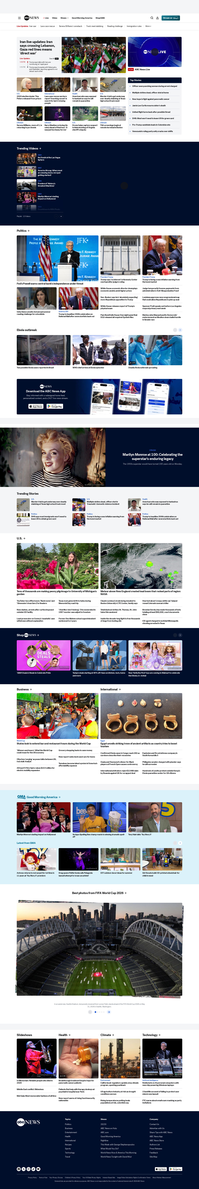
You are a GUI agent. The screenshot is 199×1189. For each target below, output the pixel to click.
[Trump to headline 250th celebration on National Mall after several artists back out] (78, 298)
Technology (70, 1153)
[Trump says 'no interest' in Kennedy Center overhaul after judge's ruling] (120, 255)
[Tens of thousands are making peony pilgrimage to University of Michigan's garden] (57, 566)
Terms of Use (43, 1177)
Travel (67, 1157)
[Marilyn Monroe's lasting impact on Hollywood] (44, 817)
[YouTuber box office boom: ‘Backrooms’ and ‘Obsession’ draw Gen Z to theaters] (37, 602)
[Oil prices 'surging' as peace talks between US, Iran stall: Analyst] (37, 760)
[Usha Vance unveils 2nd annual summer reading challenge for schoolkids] (37, 298)
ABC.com (105, 1132)
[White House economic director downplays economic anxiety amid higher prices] (120, 289)
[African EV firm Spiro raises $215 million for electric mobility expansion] (37, 769)
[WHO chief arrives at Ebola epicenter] (99, 350)
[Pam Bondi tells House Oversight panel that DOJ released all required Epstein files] (120, 316)
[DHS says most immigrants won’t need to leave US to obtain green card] (23, 519)
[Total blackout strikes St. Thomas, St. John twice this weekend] (120, 611)
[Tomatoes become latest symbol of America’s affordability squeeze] (78, 764)
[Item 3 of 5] (99, 1012)
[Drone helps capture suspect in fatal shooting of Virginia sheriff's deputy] (85, 113)
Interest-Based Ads (109, 1177)
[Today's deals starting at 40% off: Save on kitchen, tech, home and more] (99, 655)
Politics (34, 514)
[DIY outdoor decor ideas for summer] (120, 859)
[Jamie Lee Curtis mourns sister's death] (149, 105)
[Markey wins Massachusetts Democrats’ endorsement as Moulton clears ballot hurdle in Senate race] (162, 317)
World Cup (21, 741)
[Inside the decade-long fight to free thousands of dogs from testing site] (120, 620)
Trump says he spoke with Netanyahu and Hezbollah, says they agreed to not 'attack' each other (43, 69)
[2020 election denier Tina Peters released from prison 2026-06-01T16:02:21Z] (30, 84)
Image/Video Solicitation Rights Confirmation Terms (134, 1177)
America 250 (63, 311)
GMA (40, 155)
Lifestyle (20, 123)
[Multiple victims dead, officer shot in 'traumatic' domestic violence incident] (78, 504)
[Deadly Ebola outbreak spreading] (155, 350)
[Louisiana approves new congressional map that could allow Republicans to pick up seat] (162, 298)
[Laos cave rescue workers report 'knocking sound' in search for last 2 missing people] (57, 84)
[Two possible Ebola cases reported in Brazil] (44, 350)
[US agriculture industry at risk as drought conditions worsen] (120, 1092)
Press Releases (156, 1149)
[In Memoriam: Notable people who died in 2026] (37, 1058)
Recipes (68, 1145)
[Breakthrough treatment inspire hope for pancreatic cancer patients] (78, 1058)
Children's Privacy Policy (72, 1177)
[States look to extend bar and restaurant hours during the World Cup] (57, 716)
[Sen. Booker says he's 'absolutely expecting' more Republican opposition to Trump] (120, 298)
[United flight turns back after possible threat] (151, 112)
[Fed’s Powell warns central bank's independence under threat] (57, 258)
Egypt (103, 741)
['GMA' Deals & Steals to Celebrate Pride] (44, 655)
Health (74, 94)
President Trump (107, 277)
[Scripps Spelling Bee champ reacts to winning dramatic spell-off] (99, 817)
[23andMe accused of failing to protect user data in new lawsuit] (162, 1092)
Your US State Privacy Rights (91, 1177)
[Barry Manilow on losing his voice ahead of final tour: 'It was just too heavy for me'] (57, 113)
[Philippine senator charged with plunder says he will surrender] (162, 763)
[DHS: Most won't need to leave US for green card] (153, 118)
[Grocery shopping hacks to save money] (78, 750)
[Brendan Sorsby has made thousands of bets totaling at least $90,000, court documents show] (162, 612)
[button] (19, 18)
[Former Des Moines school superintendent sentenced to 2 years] (78, 620)
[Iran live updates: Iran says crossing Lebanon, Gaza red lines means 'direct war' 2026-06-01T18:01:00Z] (94, 56)
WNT (40, 168)
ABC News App (156, 1137)
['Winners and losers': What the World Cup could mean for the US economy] (37, 751)
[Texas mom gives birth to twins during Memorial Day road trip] (78, 602)
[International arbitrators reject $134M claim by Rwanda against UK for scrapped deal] (120, 772)
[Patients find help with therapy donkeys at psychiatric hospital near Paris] (78, 1090)
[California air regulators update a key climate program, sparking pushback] (120, 1058)
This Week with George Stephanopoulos (117, 1145)
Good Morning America (110, 1137)
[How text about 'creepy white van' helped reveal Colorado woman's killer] (162, 602)
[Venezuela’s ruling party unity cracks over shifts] (152, 131)
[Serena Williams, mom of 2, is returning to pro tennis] (30, 113)
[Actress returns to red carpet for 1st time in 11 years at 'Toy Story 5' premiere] (37, 859)
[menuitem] (32, 26)
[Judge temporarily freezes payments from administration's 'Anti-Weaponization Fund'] (162, 289)
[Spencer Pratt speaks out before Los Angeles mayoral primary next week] (162, 307)
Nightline (104, 1141)
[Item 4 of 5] (101, 1012)
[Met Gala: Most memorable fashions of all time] (37, 1096)
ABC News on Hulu (109, 1128)
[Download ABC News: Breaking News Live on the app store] (161, 1169)
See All (54, 59)
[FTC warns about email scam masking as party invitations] (162, 1101)
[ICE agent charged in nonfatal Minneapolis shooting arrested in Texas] (162, 622)
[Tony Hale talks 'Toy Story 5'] (155, 817)
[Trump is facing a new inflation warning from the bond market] (162, 255)
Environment (105, 1080)
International (49, 94)
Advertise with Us (157, 1128)
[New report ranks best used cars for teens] (78, 757)
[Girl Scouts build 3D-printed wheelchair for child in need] (162, 859)
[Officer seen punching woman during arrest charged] (154, 86)
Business (68, 1128)
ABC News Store (157, 1141)
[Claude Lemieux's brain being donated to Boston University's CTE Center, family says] (120, 602)
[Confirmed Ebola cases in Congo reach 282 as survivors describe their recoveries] (120, 754)
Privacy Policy (32, 1177)
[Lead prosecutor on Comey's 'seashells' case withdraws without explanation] (37, 620)
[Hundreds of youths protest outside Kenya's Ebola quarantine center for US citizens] (162, 772)
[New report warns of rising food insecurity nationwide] (78, 1099)
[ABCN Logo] (31, 18)
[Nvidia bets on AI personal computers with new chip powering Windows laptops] (162, 1058)
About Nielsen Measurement (162, 1177)
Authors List (155, 1145)
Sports (68, 1149)
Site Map (153, 1157)
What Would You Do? (110, 1149)
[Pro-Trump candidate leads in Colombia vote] (151, 125)
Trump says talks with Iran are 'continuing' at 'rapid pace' (40, 63)
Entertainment (71, 1132)
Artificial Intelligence (150, 1080)
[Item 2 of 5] (97, 1012)
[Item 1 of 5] (95, 1012)
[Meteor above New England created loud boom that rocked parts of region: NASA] (141, 566)
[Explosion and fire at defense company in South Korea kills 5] (162, 754)
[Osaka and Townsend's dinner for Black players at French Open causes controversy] (120, 763)
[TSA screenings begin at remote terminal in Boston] (113, 113)
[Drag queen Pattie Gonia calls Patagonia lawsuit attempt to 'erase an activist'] (78, 859)
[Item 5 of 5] (103, 1012)
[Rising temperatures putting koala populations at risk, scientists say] (120, 1101)
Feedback (154, 1153)
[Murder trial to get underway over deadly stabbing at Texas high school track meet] (113, 84)
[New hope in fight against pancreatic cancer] (150, 99)
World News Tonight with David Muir (116, 1157)
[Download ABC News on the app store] (36, 406)
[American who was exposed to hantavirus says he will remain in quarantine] (85, 84)
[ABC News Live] (142, 69)
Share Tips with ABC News (161, 1132)
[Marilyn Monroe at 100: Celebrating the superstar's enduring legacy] (52, 457)
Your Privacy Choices (56, 1177)
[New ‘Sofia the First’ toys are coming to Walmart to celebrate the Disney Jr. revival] (155, 655)
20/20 (103, 1124)
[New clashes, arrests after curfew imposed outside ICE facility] (37, 611)
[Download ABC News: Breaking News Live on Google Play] (175, 1169)
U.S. (18, 94)
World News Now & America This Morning (118, 1153)
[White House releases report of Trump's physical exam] (120, 307)
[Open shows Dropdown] (64, 18)
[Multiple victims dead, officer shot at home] (150, 93)
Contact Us (154, 1124)
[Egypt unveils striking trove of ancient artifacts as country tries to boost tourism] (141, 716)
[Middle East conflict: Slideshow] (37, 1089)
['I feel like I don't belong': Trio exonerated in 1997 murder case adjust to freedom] (78, 611)
